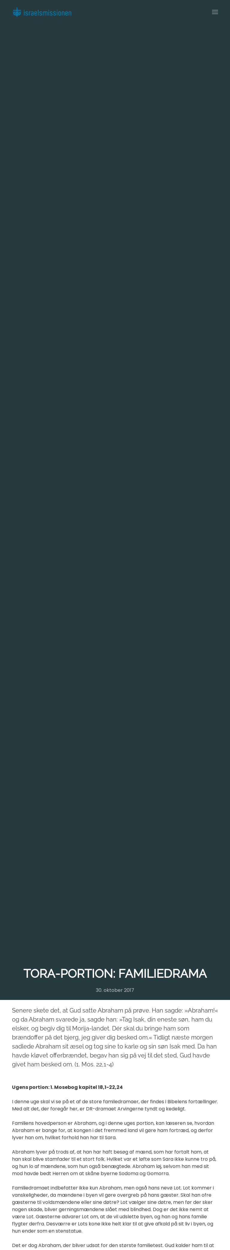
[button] (215, 12)
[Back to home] (42, 12)
